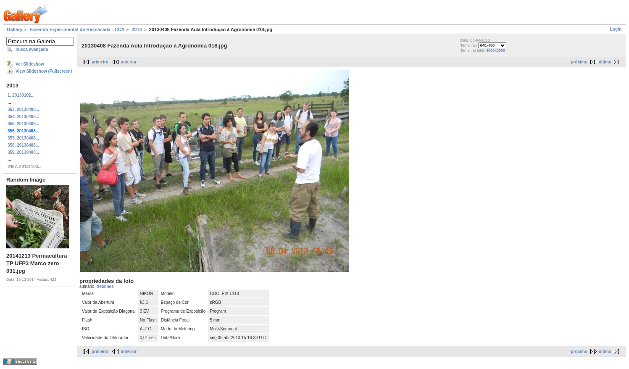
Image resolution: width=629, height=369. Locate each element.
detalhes (105, 286)
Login (615, 29)
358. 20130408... (23, 145)
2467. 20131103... (25, 166)
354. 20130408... (23, 116)
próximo (579, 62)
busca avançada (32, 49)
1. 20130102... (21, 95)
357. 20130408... (23, 138)
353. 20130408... (23, 109)
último (605, 62)
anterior (129, 62)
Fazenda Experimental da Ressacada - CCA (76, 29)
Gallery (14, 29)
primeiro (100, 62)
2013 (137, 29)
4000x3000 (495, 50)
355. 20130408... (23, 123)
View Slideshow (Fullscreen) (44, 71)
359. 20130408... (23, 152)
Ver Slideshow (30, 64)
